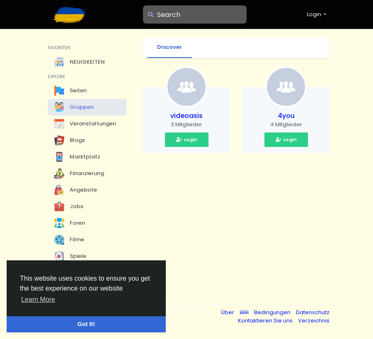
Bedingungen (273, 312)
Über (228, 312)
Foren (69, 223)
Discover (169, 47)
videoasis (186, 115)
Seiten (70, 91)
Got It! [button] (86, 324)
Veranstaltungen (85, 124)
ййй (245, 312)
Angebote (75, 190)
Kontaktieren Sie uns (266, 321)
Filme (69, 240)
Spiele (70, 256)
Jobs (68, 207)
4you (286, 115)
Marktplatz (77, 157)
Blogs (69, 140)
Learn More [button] (38, 299)
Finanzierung (79, 173)
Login (186, 139)
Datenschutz (312, 312)
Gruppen (74, 107)
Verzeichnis (313, 321)
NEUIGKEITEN (79, 62)
